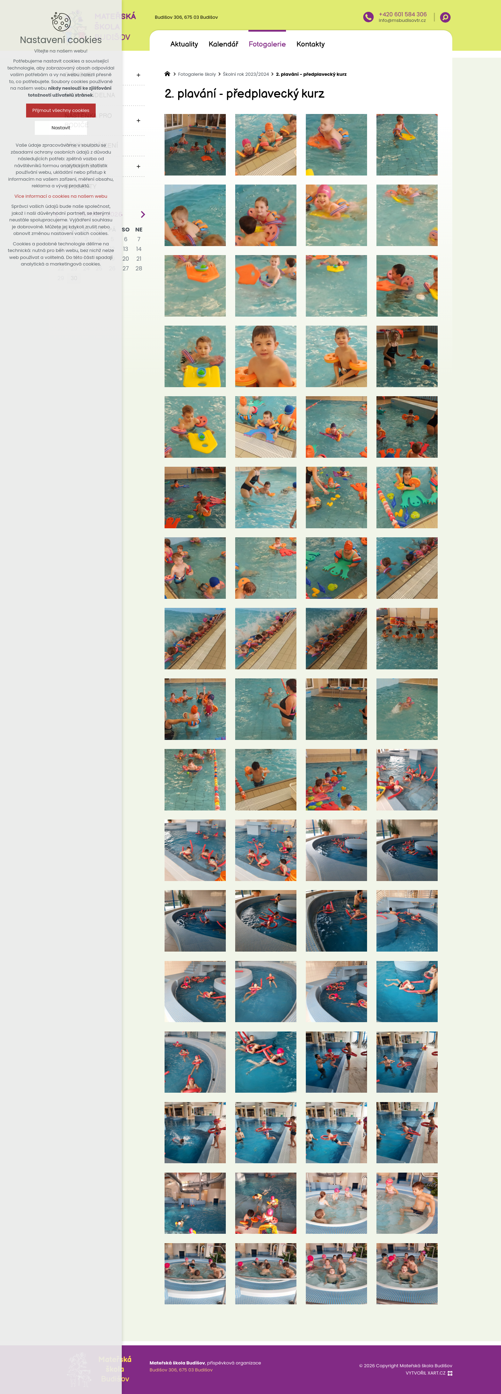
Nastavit (36, 127)
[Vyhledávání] (445, 17)
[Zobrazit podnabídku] (138, 75)
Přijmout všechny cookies (36, 110)
